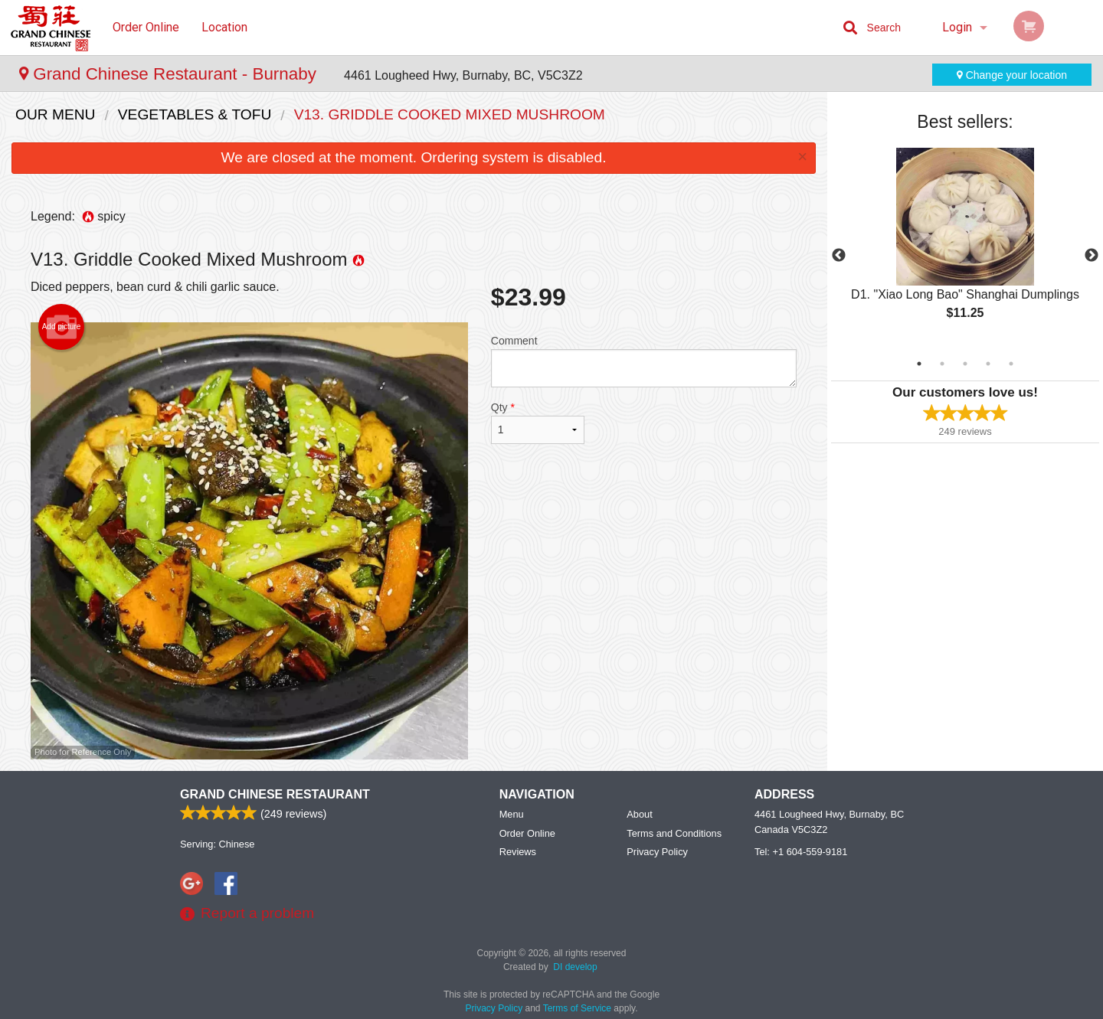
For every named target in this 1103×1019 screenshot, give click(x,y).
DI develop (575, 967)
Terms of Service (577, 1008)
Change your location (1012, 75)
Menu (511, 814)
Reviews (517, 851)
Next (1091, 255)
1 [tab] (919, 363)
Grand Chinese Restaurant (275, 794)
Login (957, 27)
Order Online (146, 27)
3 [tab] (965, 363)
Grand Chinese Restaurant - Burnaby (170, 73)
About (639, 814)
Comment (644, 361)
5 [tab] (1011, 363)
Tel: (800, 851)
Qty (537, 422)
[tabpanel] (965, 246)
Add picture (61, 327)
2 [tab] (942, 363)
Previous (838, 255)
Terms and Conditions (674, 833)
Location (224, 27)
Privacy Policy (657, 851)
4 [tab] (988, 363)
